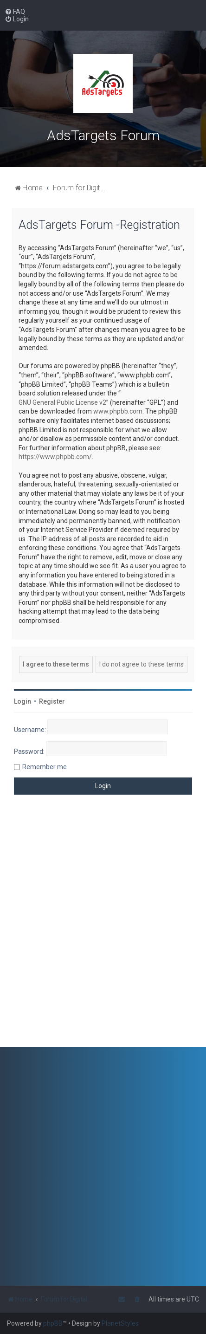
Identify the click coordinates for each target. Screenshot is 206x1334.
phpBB (53, 1323)
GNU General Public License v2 (62, 402)
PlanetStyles (120, 1323)
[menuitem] (15, 11)
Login (22, 701)
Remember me (44, 767)
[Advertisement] (103, 927)
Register (52, 701)
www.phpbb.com (117, 411)
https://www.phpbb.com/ (55, 456)
